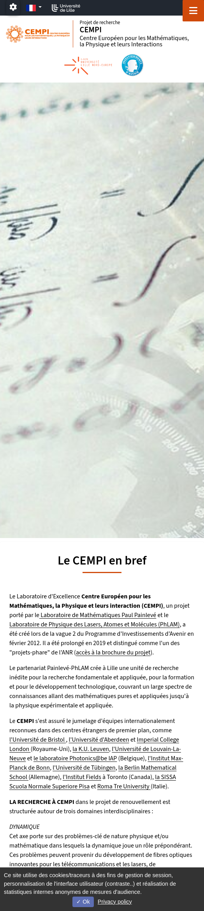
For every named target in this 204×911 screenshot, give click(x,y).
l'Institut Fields (82, 777)
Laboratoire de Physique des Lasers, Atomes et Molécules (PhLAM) (94, 624)
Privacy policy (115, 902)
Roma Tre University (124, 786)
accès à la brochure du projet (113, 652)
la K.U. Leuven (90, 749)
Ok (83, 902)
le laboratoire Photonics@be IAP (75, 758)
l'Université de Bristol (37, 739)
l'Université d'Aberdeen (99, 739)
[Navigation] (193, 10)
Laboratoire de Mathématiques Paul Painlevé (98, 615)
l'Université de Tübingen (84, 767)
